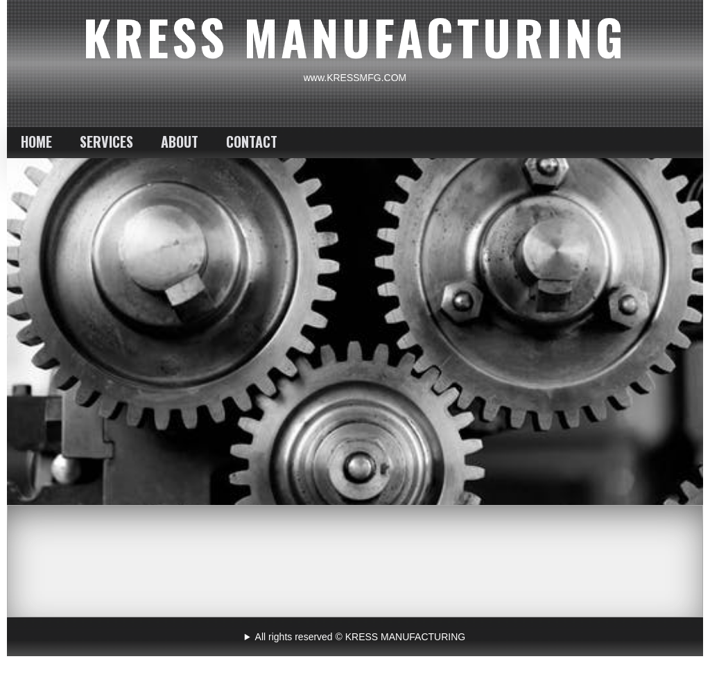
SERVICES (106, 141)
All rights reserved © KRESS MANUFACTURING (360, 636)
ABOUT (179, 141)
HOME (36, 141)
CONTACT (251, 141)
